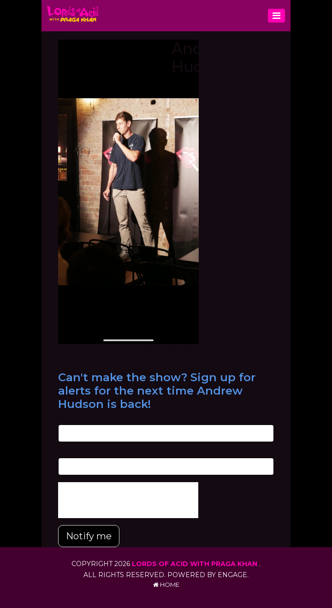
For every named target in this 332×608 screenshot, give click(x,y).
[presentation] (128, 500)
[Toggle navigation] (276, 16)
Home (166, 584)
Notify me (89, 536)
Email (66, 419)
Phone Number (81, 453)
